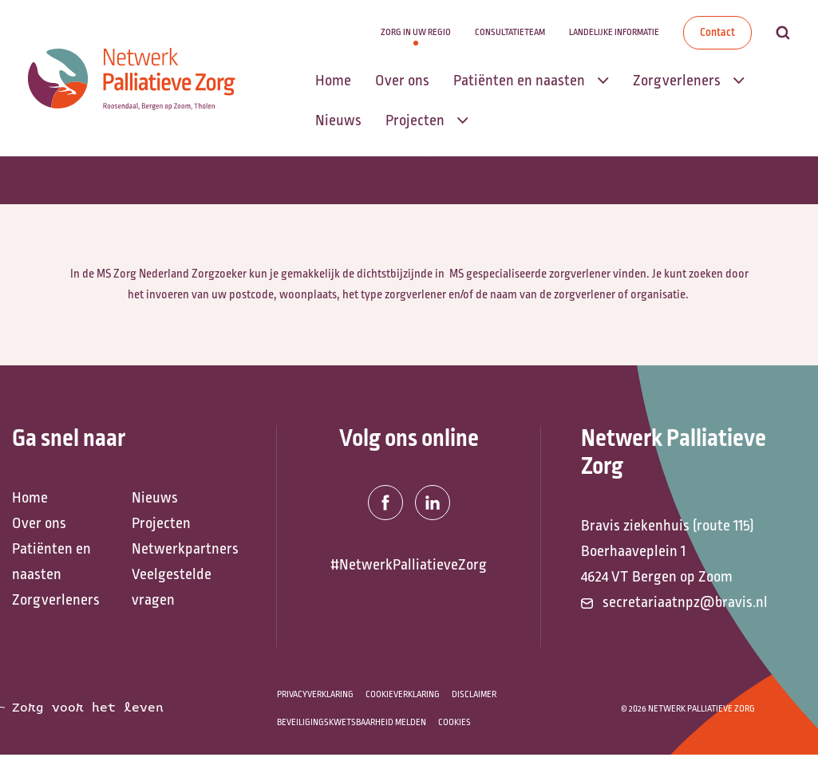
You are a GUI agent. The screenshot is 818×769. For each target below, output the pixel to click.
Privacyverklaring (315, 694)
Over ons (39, 523)
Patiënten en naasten (51, 561)
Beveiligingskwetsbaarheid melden (351, 722)
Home (30, 497)
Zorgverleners (56, 600)
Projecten (161, 523)
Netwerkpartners (183, 548)
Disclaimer (474, 694)
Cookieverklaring (403, 694)
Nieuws (155, 497)
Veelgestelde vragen (171, 587)
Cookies (454, 722)
